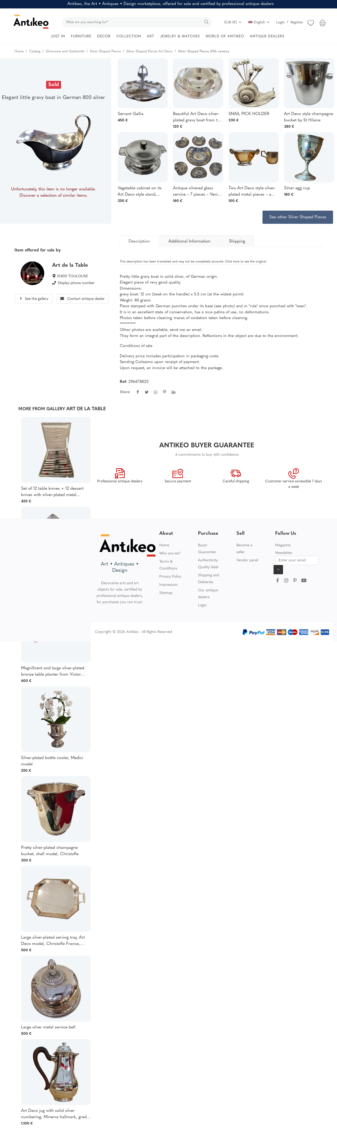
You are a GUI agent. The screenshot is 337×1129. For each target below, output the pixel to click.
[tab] (139, 241)
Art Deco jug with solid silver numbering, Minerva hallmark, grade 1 (55, 1114)
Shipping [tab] (237, 241)
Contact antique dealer (82, 299)
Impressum (168, 585)
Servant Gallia (130, 114)
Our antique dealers (208, 593)
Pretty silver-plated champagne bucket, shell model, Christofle (49, 851)
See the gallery (33, 299)
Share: (125, 392)
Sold (53, 84)
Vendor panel (247, 560)
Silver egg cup (297, 188)
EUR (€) (233, 22)
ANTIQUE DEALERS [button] (267, 36)
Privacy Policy (170, 577)
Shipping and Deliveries (208, 578)
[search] (137, 22)
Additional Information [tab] (189, 241)
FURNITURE (81, 36)
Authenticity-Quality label (208, 563)
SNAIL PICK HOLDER (249, 114)
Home (164, 545)
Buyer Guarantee (207, 548)
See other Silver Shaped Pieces (297, 217)
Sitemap (165, 593)
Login (280, 22)
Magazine (282, 545)
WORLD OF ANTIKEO (225, 36)
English (259, 22)
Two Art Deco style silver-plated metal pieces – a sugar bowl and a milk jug (252, 192)
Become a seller (244, 548)
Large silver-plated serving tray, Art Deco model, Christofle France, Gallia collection (53, 941)
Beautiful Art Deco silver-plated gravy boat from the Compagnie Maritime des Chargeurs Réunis (197, 117)
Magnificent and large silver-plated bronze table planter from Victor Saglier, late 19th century (52, 672)
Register (296, 22)
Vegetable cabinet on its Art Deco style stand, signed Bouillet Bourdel (140, 192)
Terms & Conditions (168, 565)
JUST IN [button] (58, 36)
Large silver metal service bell (48, 1027)
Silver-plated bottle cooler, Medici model (52, 761)
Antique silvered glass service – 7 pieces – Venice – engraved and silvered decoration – (197, 192)
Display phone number (76, 283)
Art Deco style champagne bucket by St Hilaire (308, 117)
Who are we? (169, 554)
